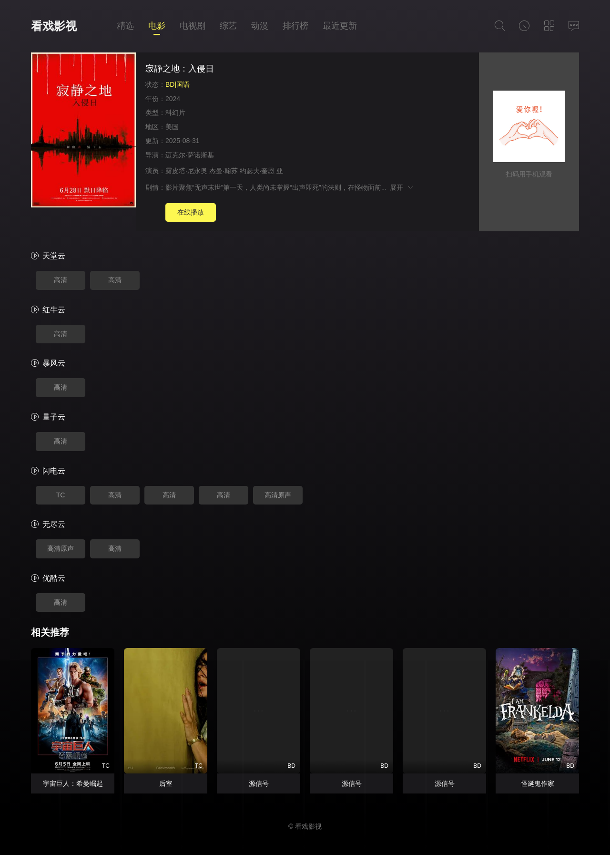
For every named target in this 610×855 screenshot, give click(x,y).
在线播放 (190, 212)
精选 (125, 26)
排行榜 (295, 26)
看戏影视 (54, 26)
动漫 (259, 26)
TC (60, 495)
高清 (60, 280)
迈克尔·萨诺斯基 (189, 155)
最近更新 (340, 26)
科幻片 (175, 112)
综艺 (228, 26)
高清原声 (277, 495)
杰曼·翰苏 (223, 171)
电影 (156, 26)
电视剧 (192, 26)
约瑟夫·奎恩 (257, 171)
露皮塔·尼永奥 (186, 171)
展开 (402, 187)
